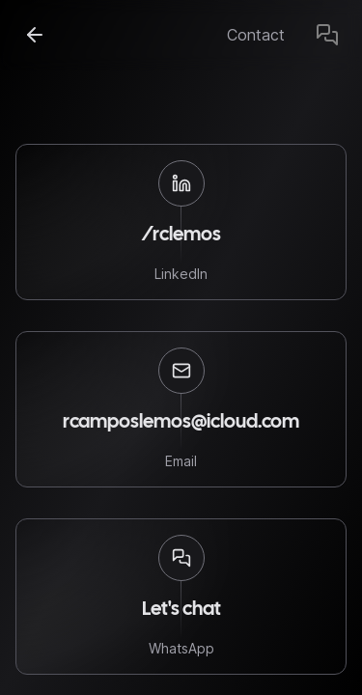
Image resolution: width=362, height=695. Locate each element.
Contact (256, 34)
